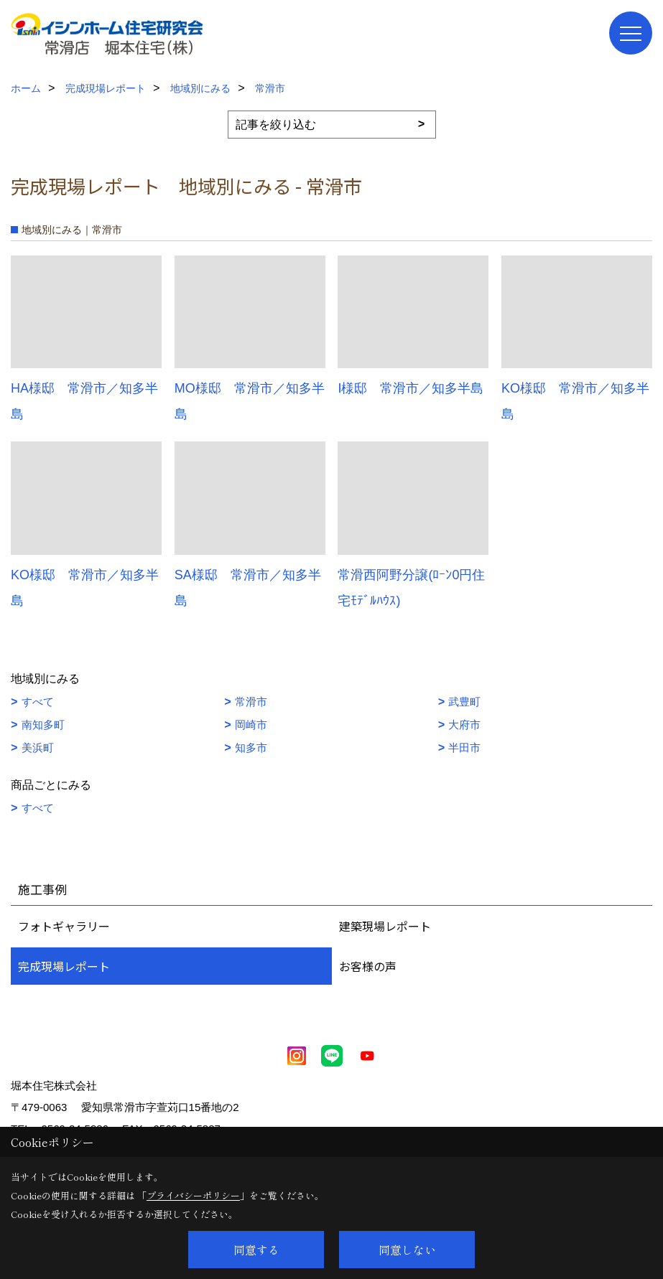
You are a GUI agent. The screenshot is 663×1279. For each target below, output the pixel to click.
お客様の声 (368, 966)
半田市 (464, 747)
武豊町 (464, 701)
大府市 (464, 724)
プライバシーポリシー (193, 1195)
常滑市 (251, 701)
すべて (38, 701)
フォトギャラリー (64, 925)
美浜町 (38, 747)
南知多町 (43, 724)
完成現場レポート (64, 966)
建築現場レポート (385, 925)
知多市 (251, 747)
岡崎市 (251, 724)
